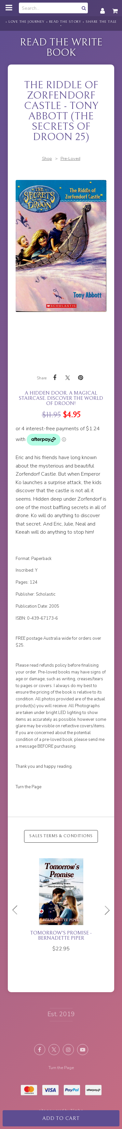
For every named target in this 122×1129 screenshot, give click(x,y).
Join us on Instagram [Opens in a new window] (68, 1049)
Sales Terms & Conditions (60, 836)
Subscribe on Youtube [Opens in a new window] (82, 1049)
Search (83, 8)
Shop (47, 158)
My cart (115, 7)
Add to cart (61, 1118)
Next (104, 910)
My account (102, 7)
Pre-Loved (70, 158)
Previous (17, 910)
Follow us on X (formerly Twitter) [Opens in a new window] (54, 1049)
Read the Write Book (61, 47)
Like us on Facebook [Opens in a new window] (39, 1049)
